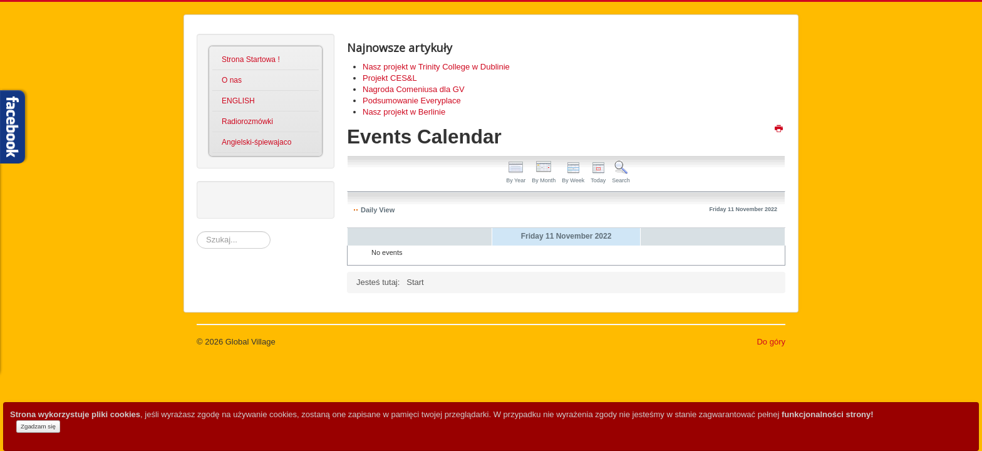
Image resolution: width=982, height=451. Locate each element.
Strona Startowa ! (251, 59)
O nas (232, 80)
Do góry (771, 341)
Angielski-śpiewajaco (256, 142)
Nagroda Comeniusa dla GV (414, 89)
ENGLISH (238, 100)
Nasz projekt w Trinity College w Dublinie (436, 66)
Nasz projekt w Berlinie (404, 112)
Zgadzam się (38, 426)
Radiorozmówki (247, 121)
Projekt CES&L (390, 78)
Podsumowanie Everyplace (412, 100)
